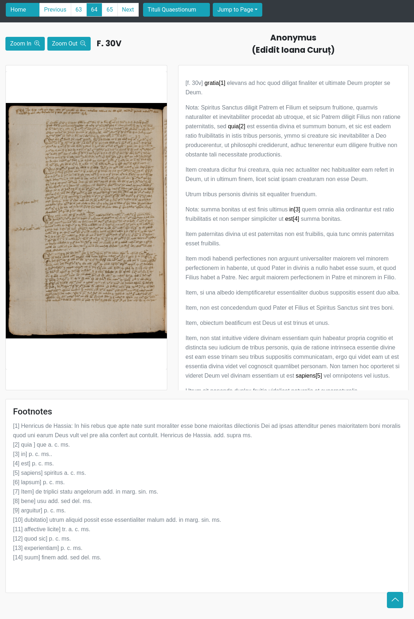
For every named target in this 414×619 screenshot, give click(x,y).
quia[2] (236, 126)
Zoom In (25, 43)
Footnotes (32, 412)
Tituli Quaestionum (172, 9)
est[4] (292, 219)
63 (79, 9)
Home (18, 9)
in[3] (294, 209)
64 (94, 9)
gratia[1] (214, 83)
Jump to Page (235, 9)
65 (110, 9)
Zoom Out (69, 43)
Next (128, 9)
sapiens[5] (309, 376)
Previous (55, 9)
